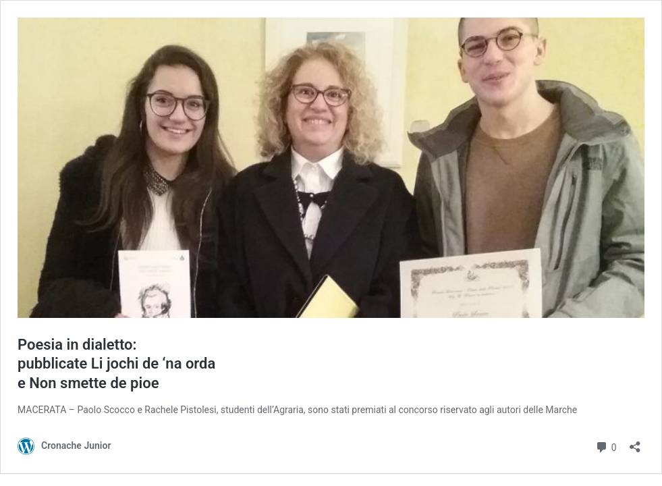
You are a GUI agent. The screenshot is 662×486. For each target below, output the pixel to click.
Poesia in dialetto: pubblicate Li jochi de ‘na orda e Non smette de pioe (116, 364)
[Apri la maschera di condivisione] (635, 442)
